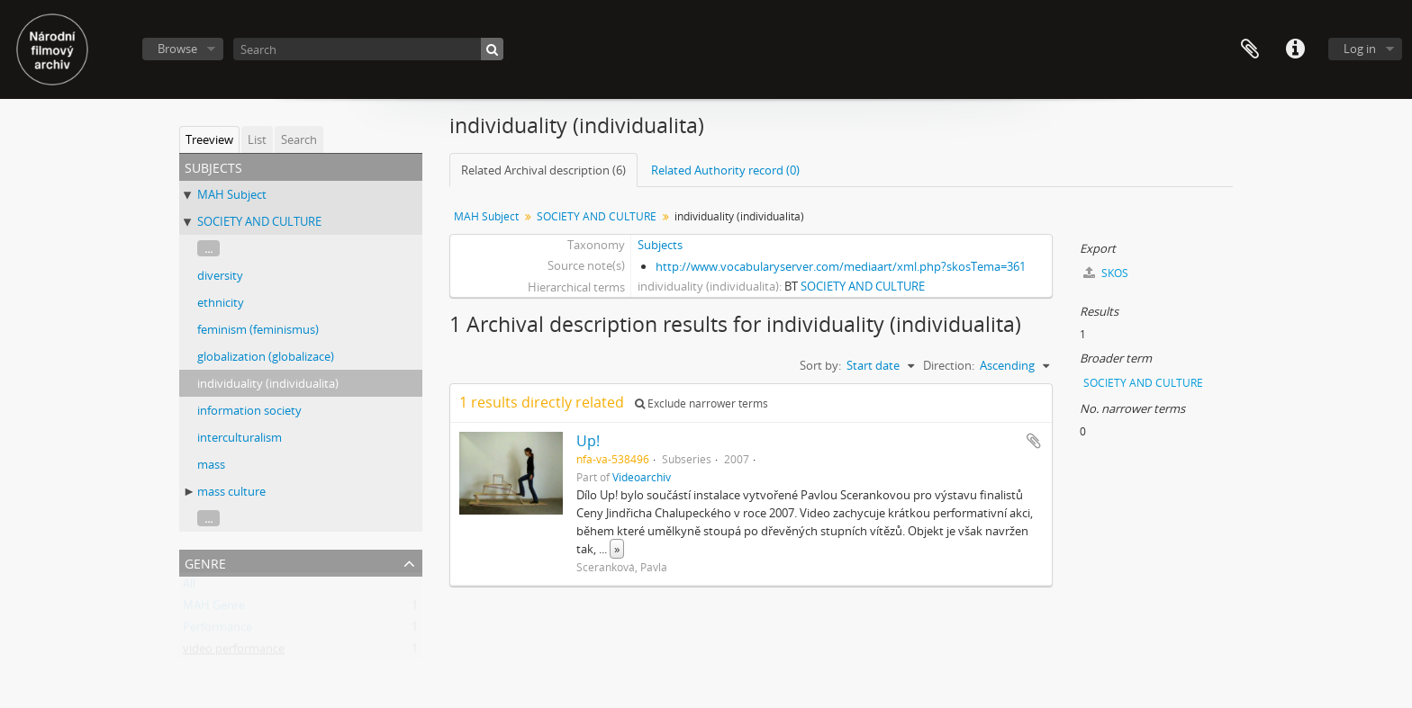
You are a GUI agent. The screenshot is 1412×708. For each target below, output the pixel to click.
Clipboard (1249, 49)
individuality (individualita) (268, 383)
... (208, 248)
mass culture (231, 491)
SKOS (1105, 273)
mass (211, 464)
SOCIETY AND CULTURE (259, 221)
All (189, 587)
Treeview (209, 139)
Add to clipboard (1034, 441)
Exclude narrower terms (701, 403)
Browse (177, 48)
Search (299, 139)
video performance (234, 652)
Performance (217, 631)
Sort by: (820, 365)
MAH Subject (232, 194)
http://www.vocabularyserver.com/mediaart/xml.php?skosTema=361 (841, 266)
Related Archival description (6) (543, 170)
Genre (205, 562)
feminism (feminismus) (258, 329)
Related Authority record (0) (725, 170)
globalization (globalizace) (265, 356)
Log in (1360, 48)
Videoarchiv (641, 477)
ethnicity (220, 302)
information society (249, 410)
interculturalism (239, 437)
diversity (220, 275)
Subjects (660, 245)
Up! (588, 441)
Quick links (1294, 49)
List (257, 139)
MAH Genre (214, 609)
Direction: (948, 365)
